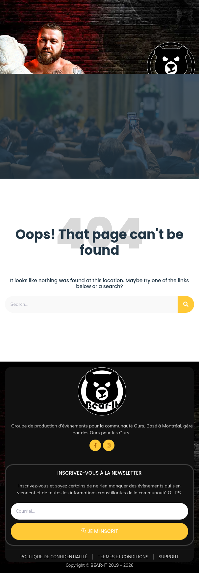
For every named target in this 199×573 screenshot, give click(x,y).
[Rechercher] (186, 304)
